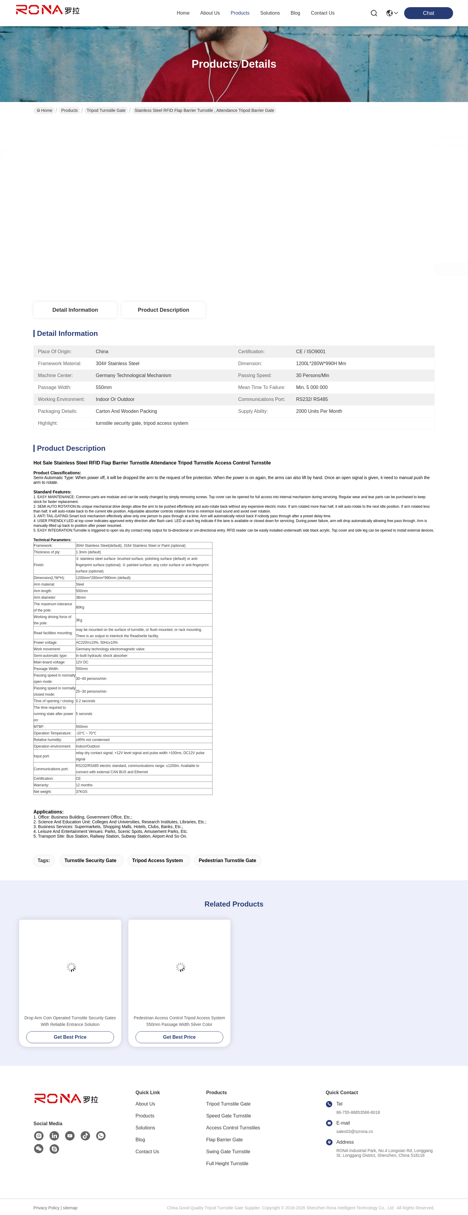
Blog (140, 1139)
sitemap (70, 1207)
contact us (323, 13)
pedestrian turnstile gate (227, 860)
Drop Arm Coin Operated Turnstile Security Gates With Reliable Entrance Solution (70, 1021)
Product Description (163, 310)
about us (210, 13)
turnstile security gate (90, 860)
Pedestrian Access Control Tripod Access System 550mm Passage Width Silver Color (179, 1021)
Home (183, 13)
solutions (270, 13)
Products (69, 110)
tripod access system (157, 860)
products (240, 13)
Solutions (145, 1127)
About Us (145, 1103)
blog (295, 13)
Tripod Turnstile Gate (106, 110)
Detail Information (75, 310)
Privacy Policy (46, 1207)
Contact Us (147, 1151)
